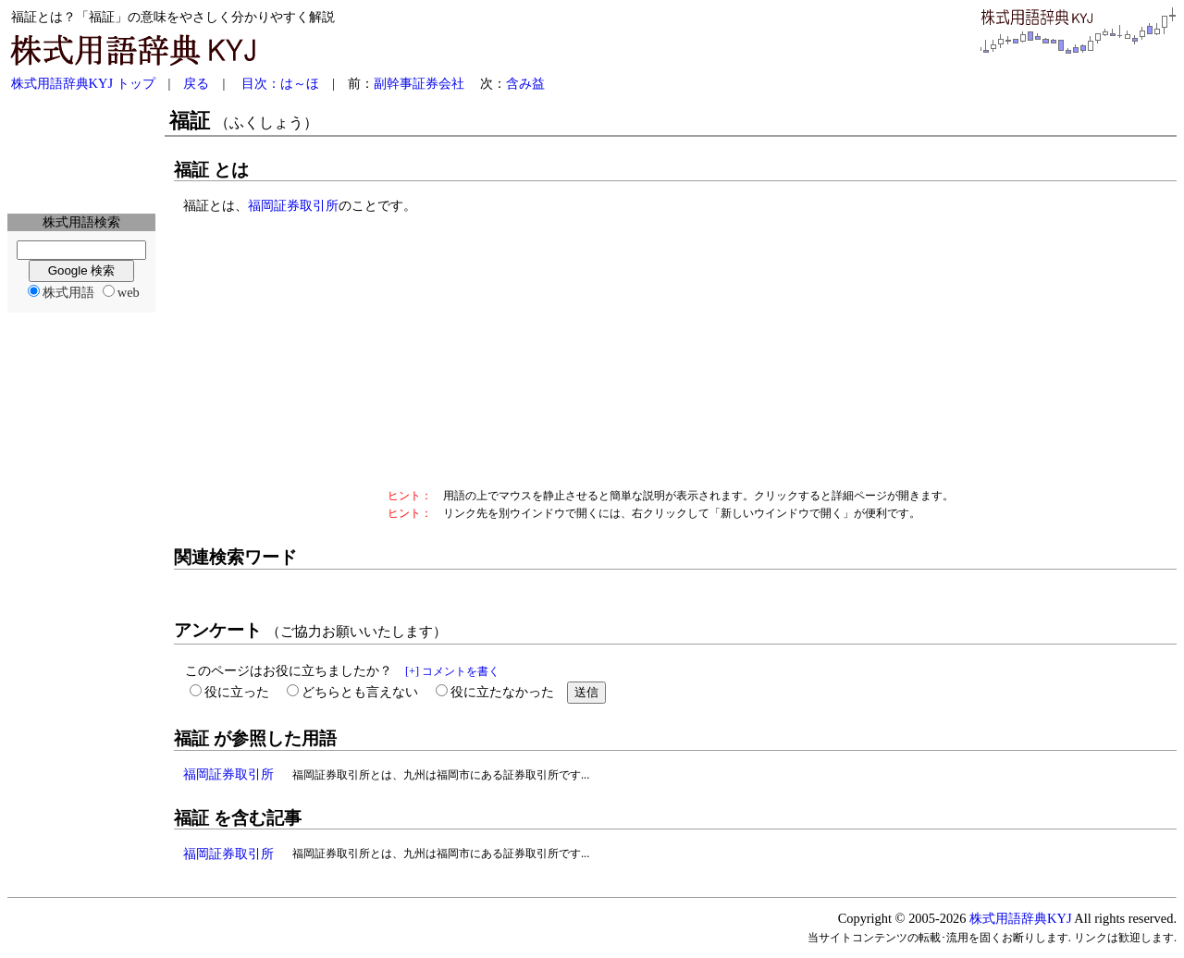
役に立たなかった (502, 691)
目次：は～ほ (280, 83)
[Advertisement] (81, 153)
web (128, 292)
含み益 (525, 83)
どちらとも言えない (360, 691)
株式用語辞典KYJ (1020, 918)
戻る (196, 83)
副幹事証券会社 (419, 83)
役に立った (236, 691)
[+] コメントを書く (452, 671)
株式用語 (68, 292)
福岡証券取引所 (293, 205)
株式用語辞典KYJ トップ (83, 83)
